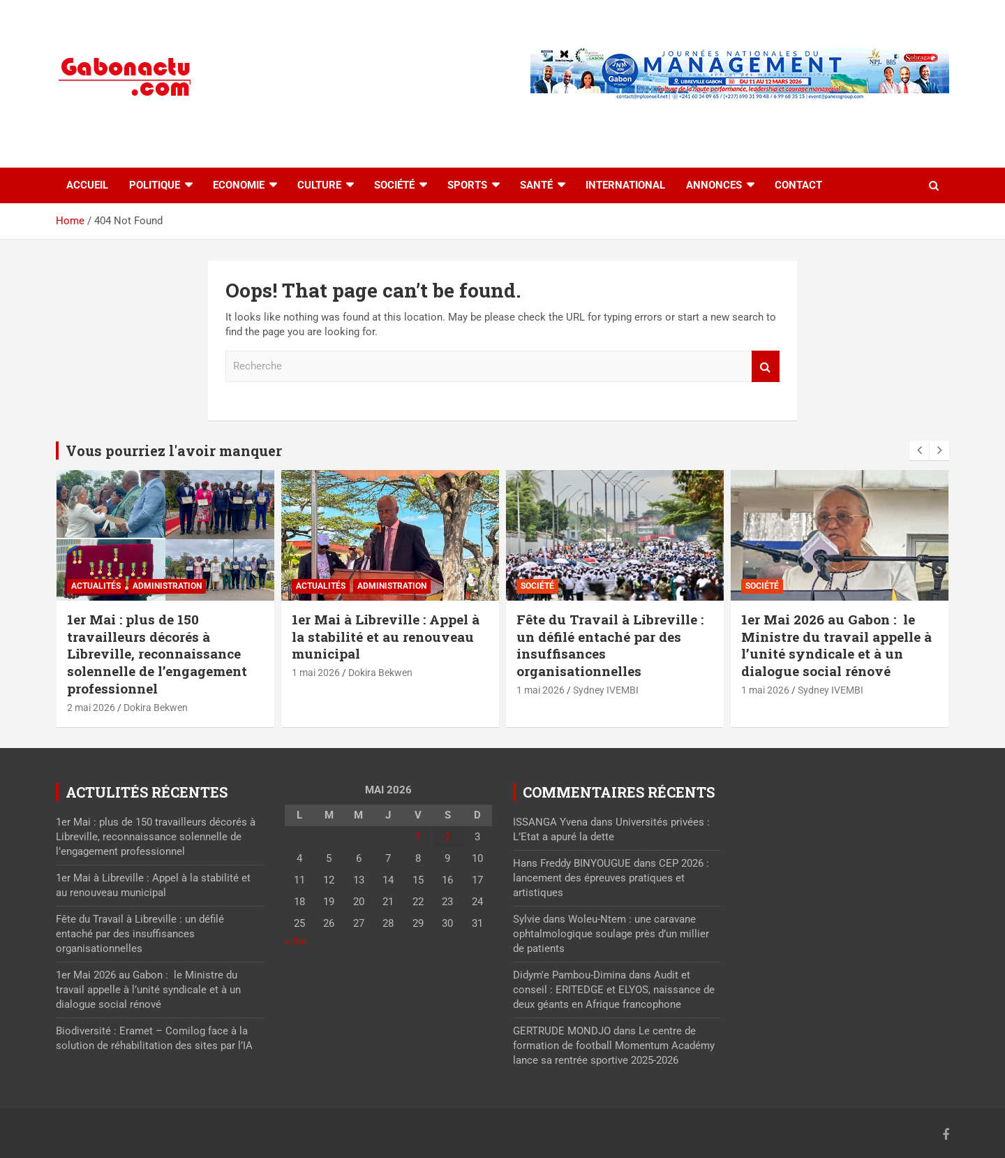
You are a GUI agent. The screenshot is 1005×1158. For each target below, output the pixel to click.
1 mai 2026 (316, 672)
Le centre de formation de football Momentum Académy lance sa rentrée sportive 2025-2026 (614, 1046)
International (625, 185)
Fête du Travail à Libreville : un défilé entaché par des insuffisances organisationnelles (610, 645)
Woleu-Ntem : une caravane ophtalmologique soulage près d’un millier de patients (611, 934)
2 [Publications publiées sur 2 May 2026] (447, 836)
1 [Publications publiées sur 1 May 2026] (418, 836)
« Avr (296, 941)
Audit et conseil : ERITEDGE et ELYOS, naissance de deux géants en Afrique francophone (614, 990)
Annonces (714, 185)
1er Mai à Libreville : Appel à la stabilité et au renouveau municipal (385, 636)
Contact (798, 185)
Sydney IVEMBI (606, 690)
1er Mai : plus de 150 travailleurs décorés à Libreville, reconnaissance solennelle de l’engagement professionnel (157, 653)
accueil (87, 185)
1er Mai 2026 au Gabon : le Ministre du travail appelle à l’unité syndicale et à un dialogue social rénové (836, 645)
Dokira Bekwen (156, 707)
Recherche (766, 366)
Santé (536, 185)
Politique (154, 185)
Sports (467, 185)
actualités (96, 586)
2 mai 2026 (91, 707)
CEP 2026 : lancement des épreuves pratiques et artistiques (611, 878)
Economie (239, 185)
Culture (319, 185)
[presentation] (919, 450)
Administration (167, 586)
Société (394, 185)
